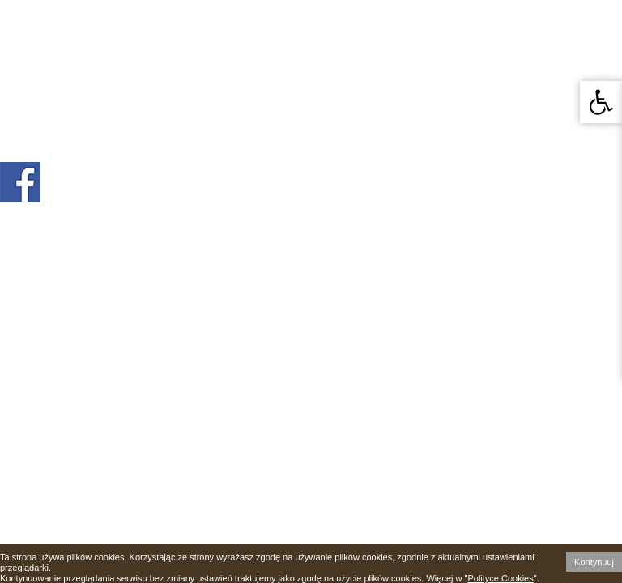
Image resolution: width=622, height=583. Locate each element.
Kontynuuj (594, 562)
